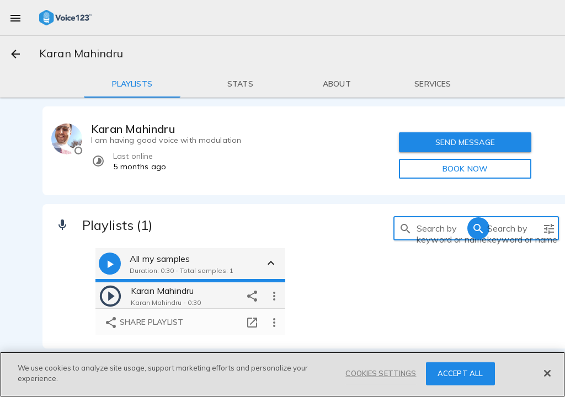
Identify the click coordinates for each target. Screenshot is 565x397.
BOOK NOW (465, 169)
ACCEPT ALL (460, 373)
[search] (406, 228)
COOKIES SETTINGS (380, 373)
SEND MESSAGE (465, 142)
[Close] (547, 373)
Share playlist (143, 322)
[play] (110, 295)
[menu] (15, 18)
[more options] (274, 296)
